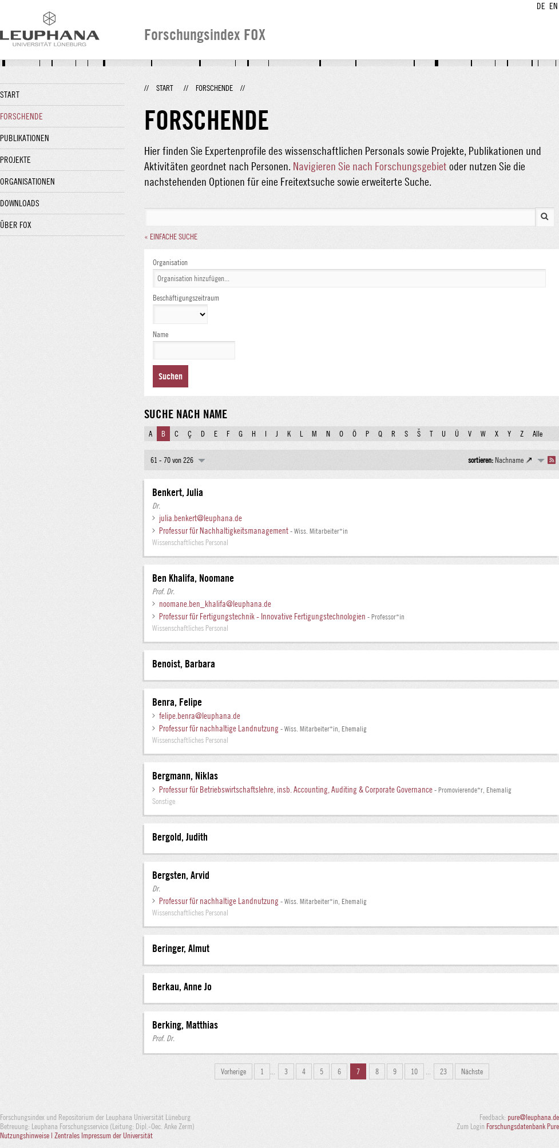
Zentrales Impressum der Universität (103, 1135)
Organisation (170, 262)
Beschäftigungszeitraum (186, 297)
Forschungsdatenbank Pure (522, 1126)
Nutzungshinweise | (27, 1135)
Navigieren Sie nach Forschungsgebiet (370, 166)
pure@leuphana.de (533, 1117)
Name (160, 334)
